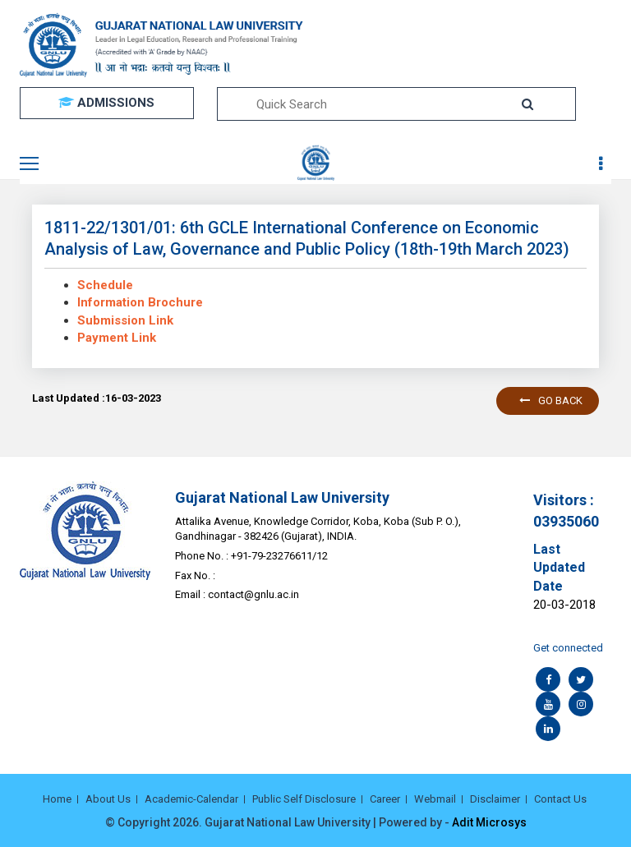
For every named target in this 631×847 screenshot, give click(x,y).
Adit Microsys (489, 822)
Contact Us (560, 799)
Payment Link (116, 337)
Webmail (435, 799)
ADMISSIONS (106, 102)
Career (385, 799)
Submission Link (125, 320)
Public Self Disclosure (304, 799)
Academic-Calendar (191, 799)
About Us (108, 799)
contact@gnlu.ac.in (253, 594)
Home (57, 799)
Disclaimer (495, 799)
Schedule (105, 285)
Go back (551, 400)
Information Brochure (140, 302)
